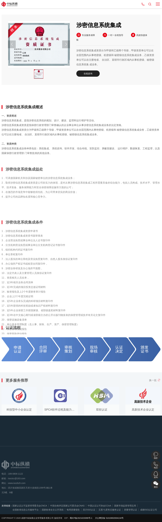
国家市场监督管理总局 (125, 505)
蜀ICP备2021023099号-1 (81, 518)
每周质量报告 (73, 509)
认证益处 (30, 95)
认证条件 (49, 95)
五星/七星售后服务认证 (109, 509)
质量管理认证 (130, 509)
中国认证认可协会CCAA (99, 505)
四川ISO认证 (89, 509)
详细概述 (11, 95)
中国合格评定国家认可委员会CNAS (67, 505)
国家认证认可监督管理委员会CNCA (29, 505)
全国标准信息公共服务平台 (25, 509)
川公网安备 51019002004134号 (109, 518)
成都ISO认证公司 (148, 509)
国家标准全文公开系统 (53, 509)
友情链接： (7, 505)
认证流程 (68, 95)
